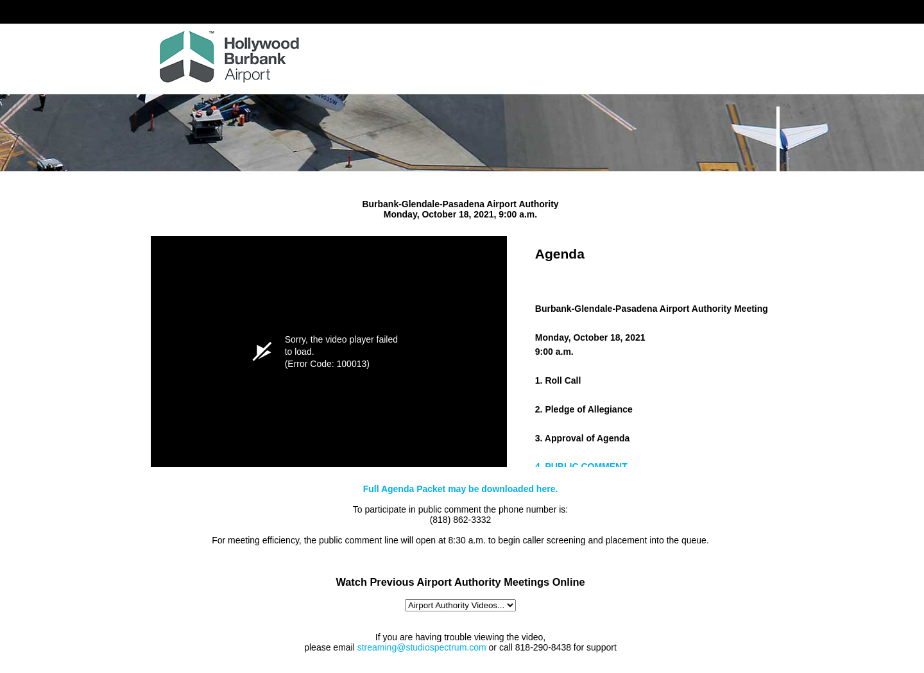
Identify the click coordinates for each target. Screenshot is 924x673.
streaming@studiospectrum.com (421, 647)
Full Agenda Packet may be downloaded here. (460, 489)
